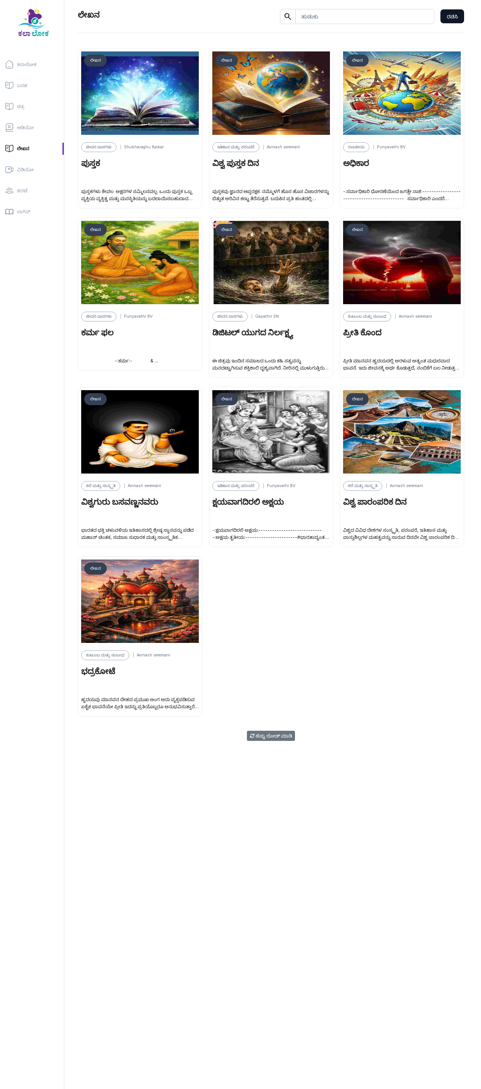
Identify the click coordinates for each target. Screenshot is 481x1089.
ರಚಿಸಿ (452, 16)
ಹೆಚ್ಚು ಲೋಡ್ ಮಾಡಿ (271, 736)
